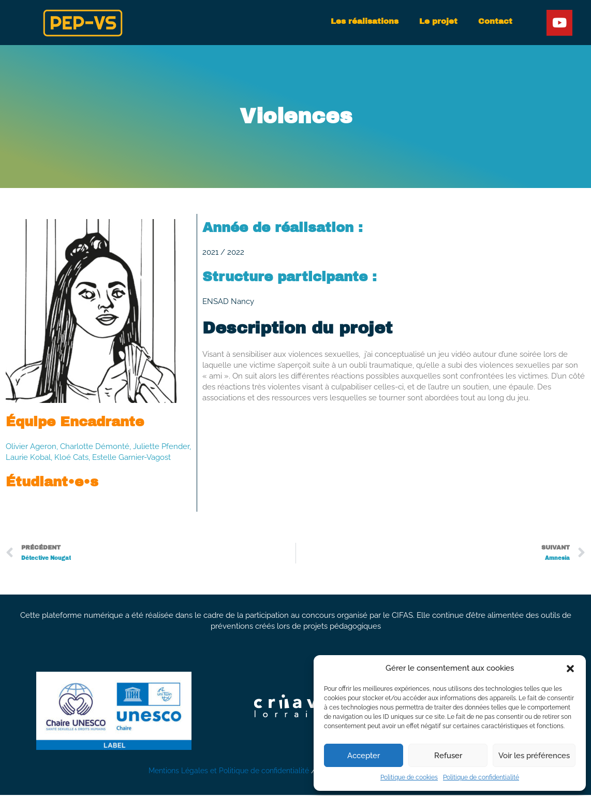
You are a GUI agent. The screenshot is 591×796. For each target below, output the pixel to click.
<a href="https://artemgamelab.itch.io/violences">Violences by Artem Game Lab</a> (393, 460)
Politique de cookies (409, 777)
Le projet (438, 21)
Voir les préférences (534, 755)
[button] (570, 668)
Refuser (448, 755)
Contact (495, 21)
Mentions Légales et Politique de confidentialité (227, 771)
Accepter (363, 755)
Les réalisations (364, 21)
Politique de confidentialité (481, 777)
